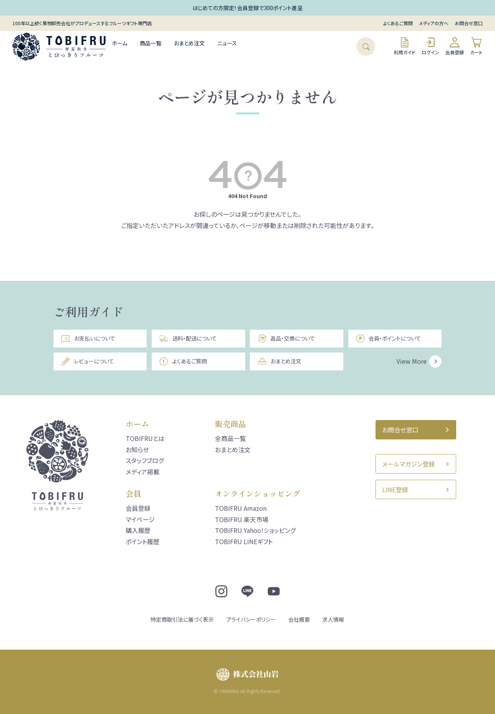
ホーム (119, 43)
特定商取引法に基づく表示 (182, 619)
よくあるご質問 (398, 23)
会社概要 (299, 619)
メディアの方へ (433, 23)
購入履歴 (138, 530)
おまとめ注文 (189, 43)
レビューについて (87, 361)
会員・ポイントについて (388, 338)
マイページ (140, 519)
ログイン (430, 45)
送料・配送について (187, 338)
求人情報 (333, 619)
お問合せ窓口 (469, 23)
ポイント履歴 (142, 541)
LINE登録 (395, 489)
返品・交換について (286, 338)
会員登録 (454, 45)
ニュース (227, 43)
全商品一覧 (230, 438)
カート (476, 45)
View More (411, 361)
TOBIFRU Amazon (241, 508)
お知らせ (137, 449)
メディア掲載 (142, 471)
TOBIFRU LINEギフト (244, 541)
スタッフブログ (145, 460)
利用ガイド (404, 45)
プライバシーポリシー (251, 619)
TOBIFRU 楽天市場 (241, 519)
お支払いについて (88, 338)
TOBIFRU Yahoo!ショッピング (255, 530)
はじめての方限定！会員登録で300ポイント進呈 (247, 8)
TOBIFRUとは (145, 438)
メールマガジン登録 (408, 464)
